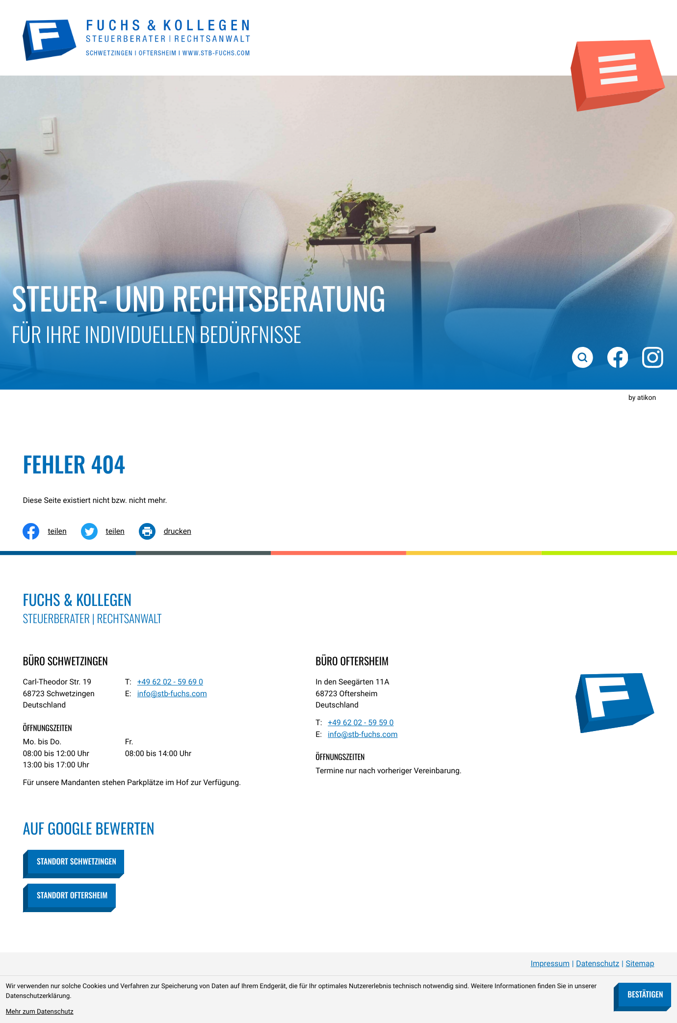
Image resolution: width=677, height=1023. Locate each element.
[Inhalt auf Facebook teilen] (51, 531)
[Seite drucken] (172, 531)
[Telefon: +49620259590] (360, 723)
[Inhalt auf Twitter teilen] (110, 531)
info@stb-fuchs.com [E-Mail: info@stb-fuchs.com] (172, 693)
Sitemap (640, 963)
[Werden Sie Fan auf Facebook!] (617, 357)
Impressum (550, 963)
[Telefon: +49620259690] (170, 682)
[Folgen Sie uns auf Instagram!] (652, 357)
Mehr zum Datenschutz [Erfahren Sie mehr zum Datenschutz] (40, 1012)
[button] (75, 862)
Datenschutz (597, 963)
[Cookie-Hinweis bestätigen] (645, 995)
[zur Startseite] (137, 39)
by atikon (642, 397)
